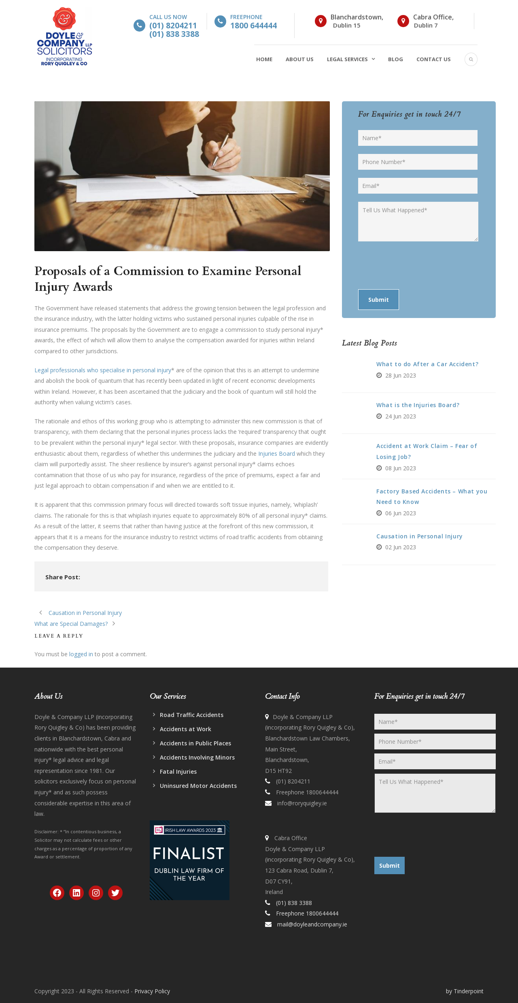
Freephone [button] (253, 21)
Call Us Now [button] (174, 25)
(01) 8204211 (293, 781)
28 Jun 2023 (400, 375)
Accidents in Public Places (195, 743)
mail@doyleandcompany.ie (312, 924)
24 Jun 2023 (400, 416)
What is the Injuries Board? (417, 405)
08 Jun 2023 (400, 468)
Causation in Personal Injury (419, 536)
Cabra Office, (433, 17)
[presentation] (419, 265)
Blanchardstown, (357, 17)
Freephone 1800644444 (306, 792)
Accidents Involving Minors (197, 757)
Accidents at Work (185, 729)
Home (264, 59)
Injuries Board (276, 453)
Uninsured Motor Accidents (198, 786)
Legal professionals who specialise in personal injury (102, 370)
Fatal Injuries (178, 771)
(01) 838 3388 (294, 903)
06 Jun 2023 (400, 513)
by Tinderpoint (465, 991)
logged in (81, 654)
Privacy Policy (152, 991)
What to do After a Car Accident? (427, 364)
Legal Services (347, 59)
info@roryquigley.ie (302, 803)
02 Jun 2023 (400, 547)
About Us (300, 59)
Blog (395, 59)
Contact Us (433, 59)
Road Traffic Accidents (191, 715)
